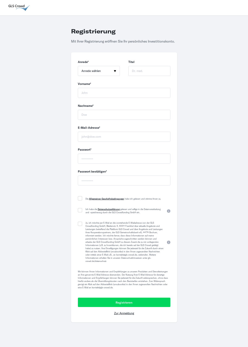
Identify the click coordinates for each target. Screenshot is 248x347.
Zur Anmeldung (124, 313)
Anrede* (83, 62)
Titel (131, 62)
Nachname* (86, 106)
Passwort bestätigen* (92, 171)
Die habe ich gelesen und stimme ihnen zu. (123, 198)
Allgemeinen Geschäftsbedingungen (106, 198)
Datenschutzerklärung (109, 209)
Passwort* (84, 149)
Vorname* (84, 84)
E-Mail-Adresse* (89, 128)
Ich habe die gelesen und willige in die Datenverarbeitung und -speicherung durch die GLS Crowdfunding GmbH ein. (123, 211)
